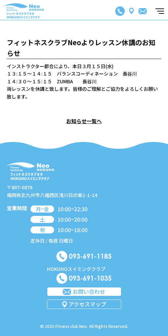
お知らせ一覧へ (84, 120)
